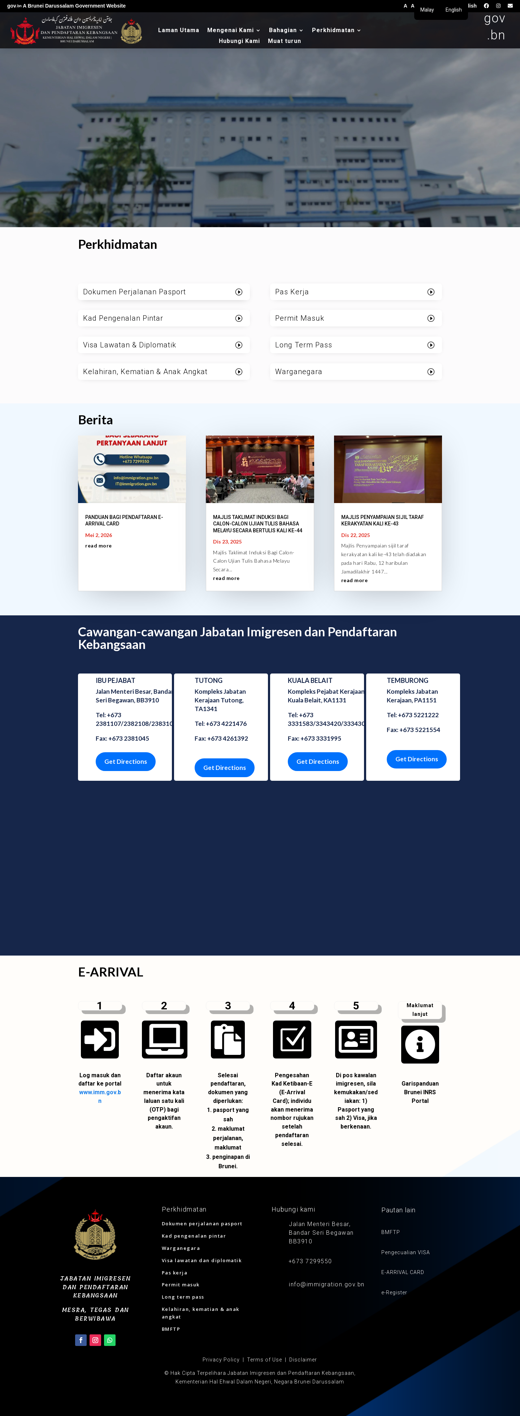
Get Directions (125, 761)
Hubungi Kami (239, 41)
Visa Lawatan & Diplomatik (129, 345)
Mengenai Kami (230, 31)
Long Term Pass (303, 345)
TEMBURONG (407, 680)
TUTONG (208, 680)
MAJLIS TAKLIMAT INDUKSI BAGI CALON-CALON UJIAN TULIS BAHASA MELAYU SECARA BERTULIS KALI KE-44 (257, 523)
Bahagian (283, 31)
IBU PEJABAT (115, 680)
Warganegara (298, 371)
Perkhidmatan (333, 31)
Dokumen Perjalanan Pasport (134, 291)
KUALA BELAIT (310, 680)
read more (98, 545)
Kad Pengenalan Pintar (123, 318)
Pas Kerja (292, 291)
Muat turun (284, 41)
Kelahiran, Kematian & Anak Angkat (145, 371)
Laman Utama (178, 31)
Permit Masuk (299, 318)
